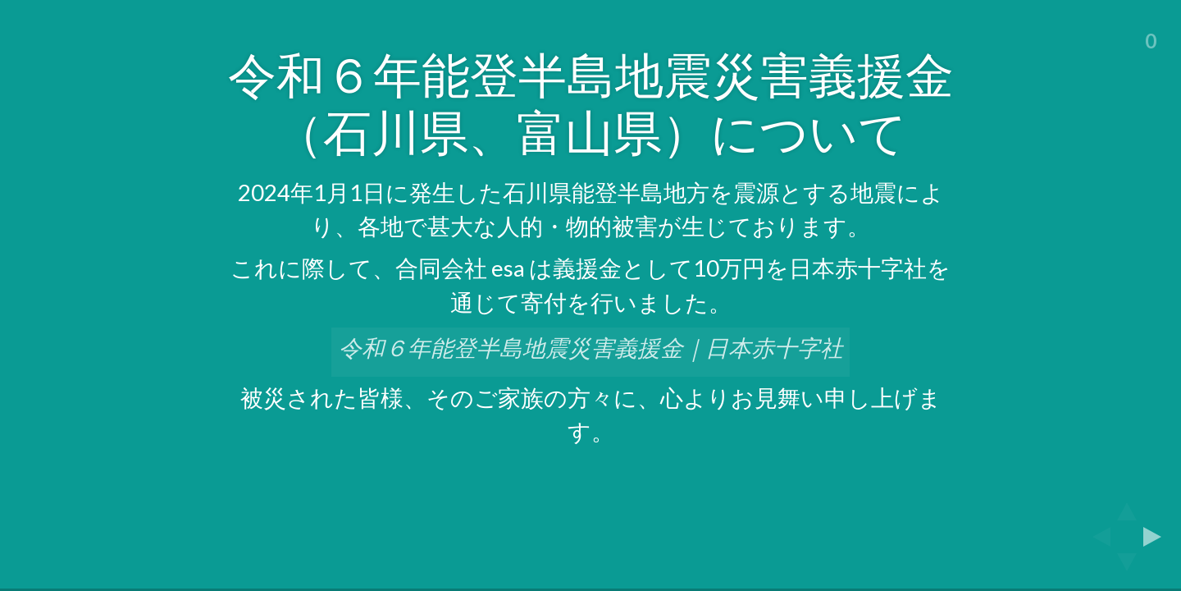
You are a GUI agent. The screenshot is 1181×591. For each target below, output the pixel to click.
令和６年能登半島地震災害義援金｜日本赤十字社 (591, 347)
